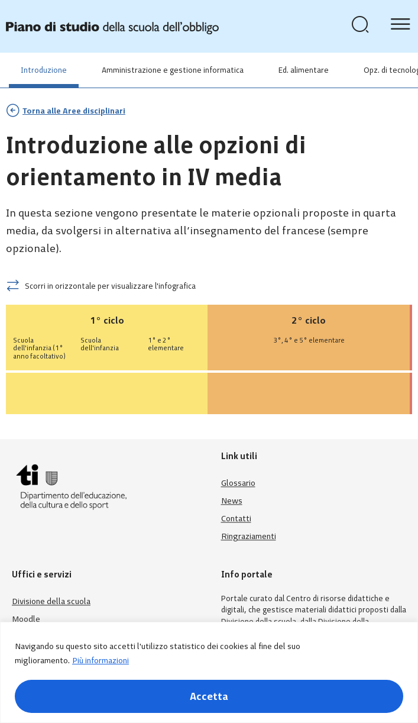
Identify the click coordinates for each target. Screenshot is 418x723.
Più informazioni (100, 661)
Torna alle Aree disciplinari (73, 111)
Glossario (238, 483)
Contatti (236, 519)
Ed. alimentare (303, 70)
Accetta (209, 696)
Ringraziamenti (248, 536)
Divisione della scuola (51, 601)
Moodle (26, 619)
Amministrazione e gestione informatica (173, 70)
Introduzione (44, 70)
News (231, 501)
